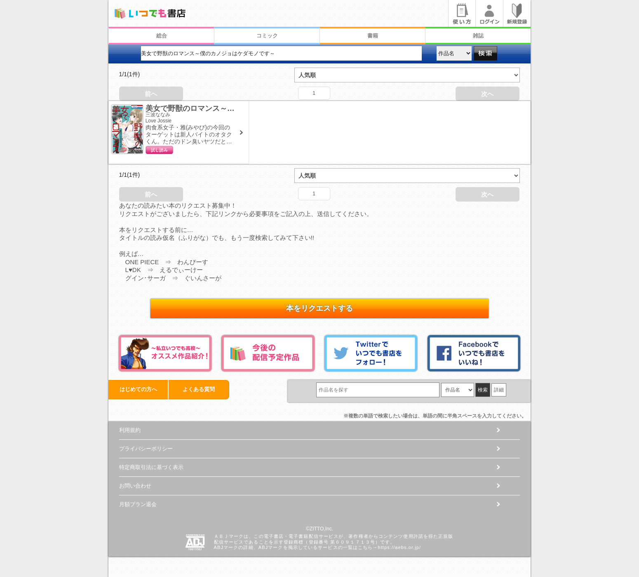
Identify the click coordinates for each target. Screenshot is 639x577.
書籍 (372, 36)
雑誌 (478, 36)
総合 (161, 36)
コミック (267, 36)
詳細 (499, 390)
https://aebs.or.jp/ (399, 547)
